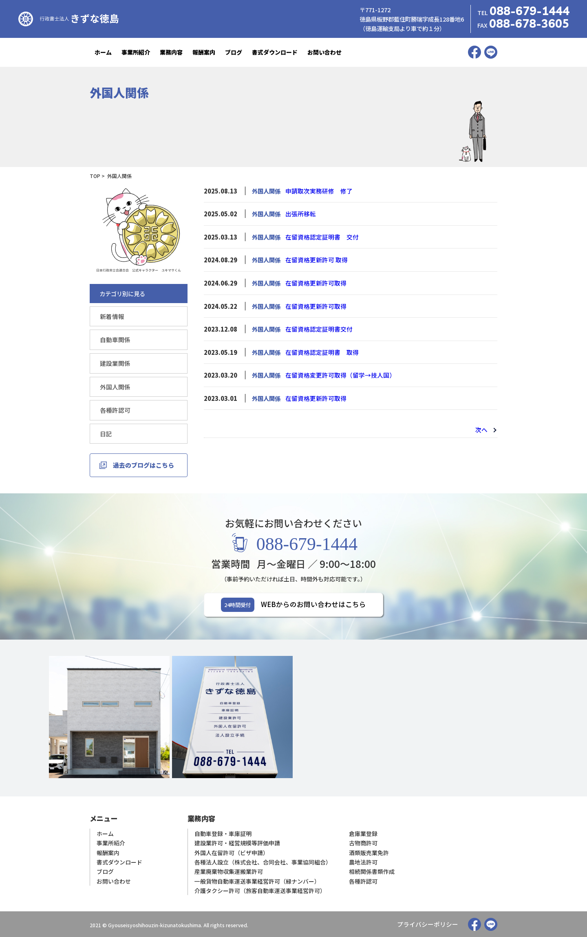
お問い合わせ (324, 52)
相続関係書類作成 (372, 871)
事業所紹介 (135, 52)
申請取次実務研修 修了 (316, 191)
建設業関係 (114, 363)
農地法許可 (363, 861)
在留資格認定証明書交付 (316, 327)
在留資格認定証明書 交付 (319, 236)
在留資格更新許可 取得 (314, 259)
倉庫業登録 (363, 833)
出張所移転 (299, 213)
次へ (482, 427)
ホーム (103, 52)
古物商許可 (363, 842)
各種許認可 (114, 409)
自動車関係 (114, 339)
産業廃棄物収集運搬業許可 (228, 871)
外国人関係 (114, 386)
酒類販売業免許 (369, 852)
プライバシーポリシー (429, 923)
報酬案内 (203, 52)
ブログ (233, 52)
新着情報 (111, 316)
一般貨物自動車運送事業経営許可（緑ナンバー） (257, 880)
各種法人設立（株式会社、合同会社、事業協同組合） (262, 861)
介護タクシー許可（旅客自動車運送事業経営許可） (260, 889)
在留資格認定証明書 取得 (319, 350)
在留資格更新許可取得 (313, 282)
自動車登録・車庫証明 (223, 833)
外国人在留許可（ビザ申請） (231, 852)
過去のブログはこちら (143, 464)
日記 (105, 432)
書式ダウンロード (275, 52)
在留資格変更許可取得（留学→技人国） (336, 373)
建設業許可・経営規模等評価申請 (237, 842)
